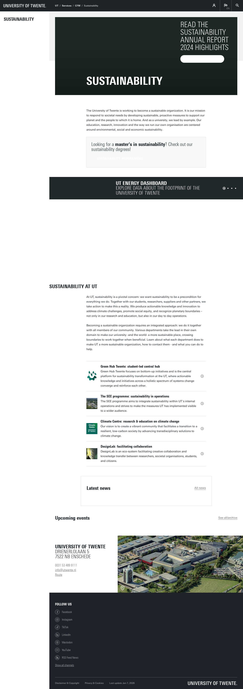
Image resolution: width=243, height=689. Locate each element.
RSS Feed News (66, 657)
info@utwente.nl (65, 570)
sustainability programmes (120, 159)
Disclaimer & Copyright (67, 683)
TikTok (61, 627)
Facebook (63, 612)
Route (58, 575)
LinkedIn (63, 635)
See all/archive (227, 517)
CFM (77, 5)
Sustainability (19, 19)
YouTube (63, 650)
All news (200, 488)
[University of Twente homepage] (24, 5)
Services (66, 5)
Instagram (63, 619)
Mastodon (64, 642)
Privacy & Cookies (94, 683)
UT (56, 5)
